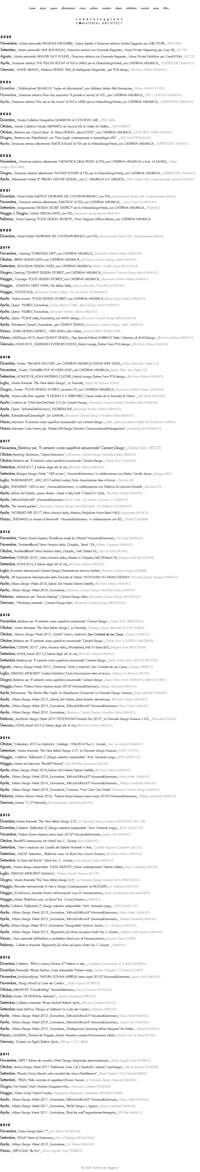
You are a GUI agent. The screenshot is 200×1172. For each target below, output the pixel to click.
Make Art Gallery (98, 126)
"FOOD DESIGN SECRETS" (54, 219)
